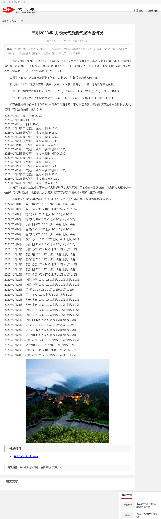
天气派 (12, 21)
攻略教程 (153, 10)
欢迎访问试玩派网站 (26, 476)
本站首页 (138, 10)
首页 (4, 21)
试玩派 (14, 515)
